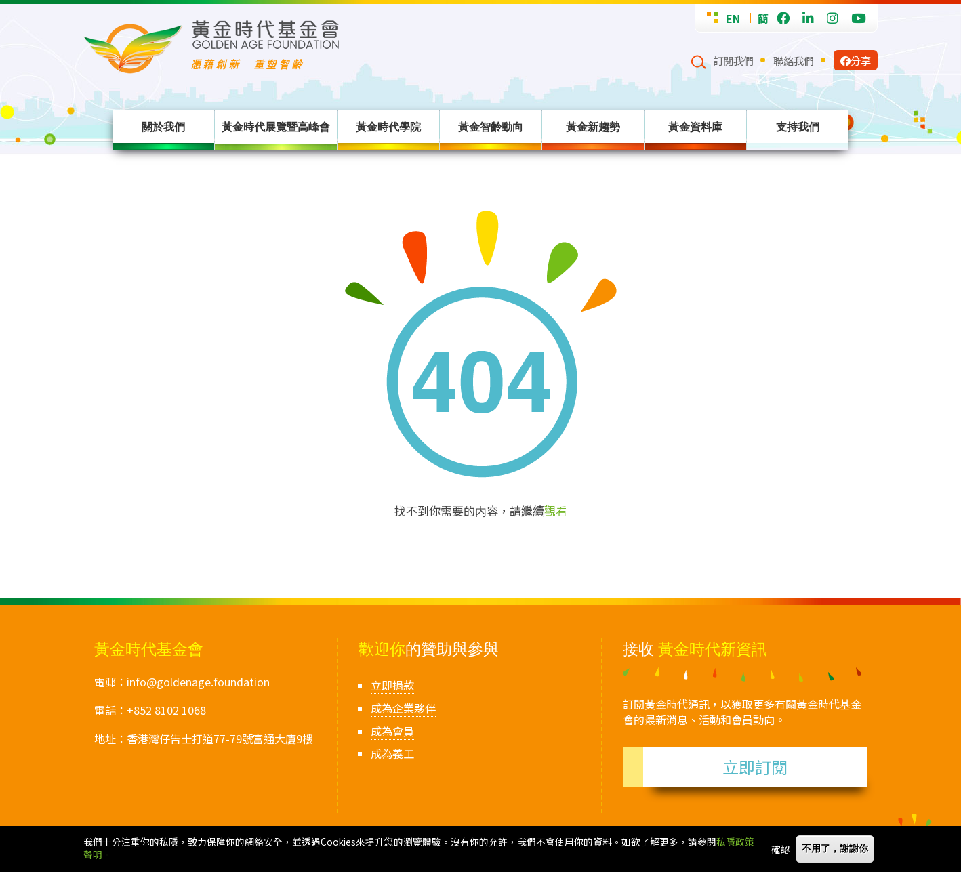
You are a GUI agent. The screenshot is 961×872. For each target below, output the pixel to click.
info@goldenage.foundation (198, 681)
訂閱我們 (733, 60)
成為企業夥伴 (403, 708)
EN (733, 18)
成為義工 (392, 753)
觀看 (555, 510)
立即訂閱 (755, 766)
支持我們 (797, 126)
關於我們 (163, 126)
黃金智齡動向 (490, 126)
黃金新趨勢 (593, 126)
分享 (855, 60)
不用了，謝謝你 (835, 850)
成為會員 (392, 731)
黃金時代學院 (388, 126)
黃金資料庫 (695, 126)
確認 (780, 850)
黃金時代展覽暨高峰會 (276, 126)
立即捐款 (392, 685)
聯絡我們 (793, 60)
